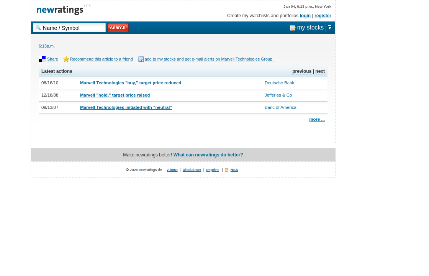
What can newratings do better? (208, 155)
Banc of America (280, 107)
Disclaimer (192, 170)
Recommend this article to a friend (101, 59)
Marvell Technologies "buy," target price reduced (130, 82)
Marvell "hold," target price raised (115, 95)
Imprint (212, 170)
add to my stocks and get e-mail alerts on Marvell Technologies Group (210, 59)
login (305, 15)
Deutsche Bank (279, 82)
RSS (234, 170)
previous (301, 71)
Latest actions (56, 71)
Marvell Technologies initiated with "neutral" (126, 107)
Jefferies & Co (278, 95)
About (172, 170)
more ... (317, 119)
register (322, 15)
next (320, 71)
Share (52, 59)
